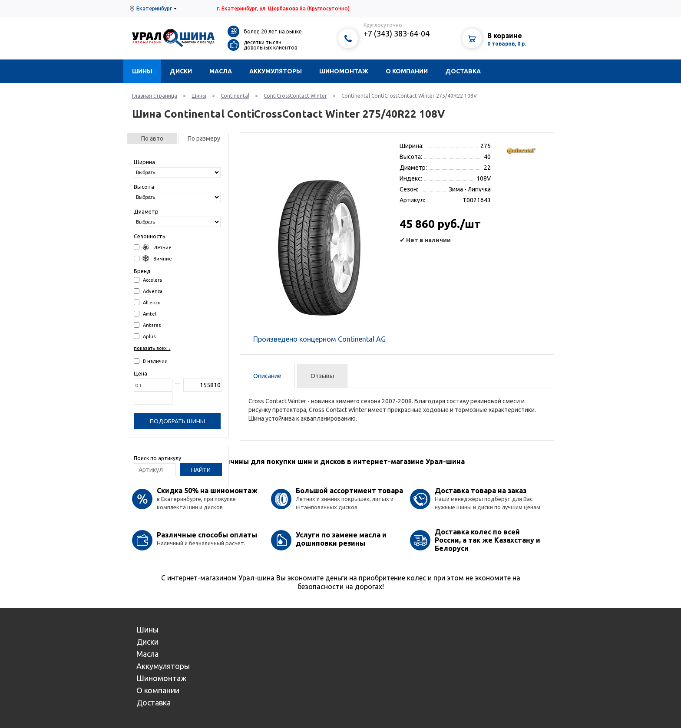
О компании (407, 71)
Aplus (144, 336)
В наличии (151, 361)
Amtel (145, 313)
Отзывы (322, 375)
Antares (147, 325)
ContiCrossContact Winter (295, 96)
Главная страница (154, 96)
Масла (220, 71)
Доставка (463, 71)
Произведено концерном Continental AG (319, 339)
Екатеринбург (154, 8)
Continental (235, 96)
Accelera (148, 280)
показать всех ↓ (152, 348)
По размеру (204, 138)
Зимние (153, 258)
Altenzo (147, 302)
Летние (153, 247)
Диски (181, 71)
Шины (142, 71)
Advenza (148, 291)
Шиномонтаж (343, 71)
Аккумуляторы (275, 71)
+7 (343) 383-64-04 (397, 33)
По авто (152, 138)
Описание (267, 375)
